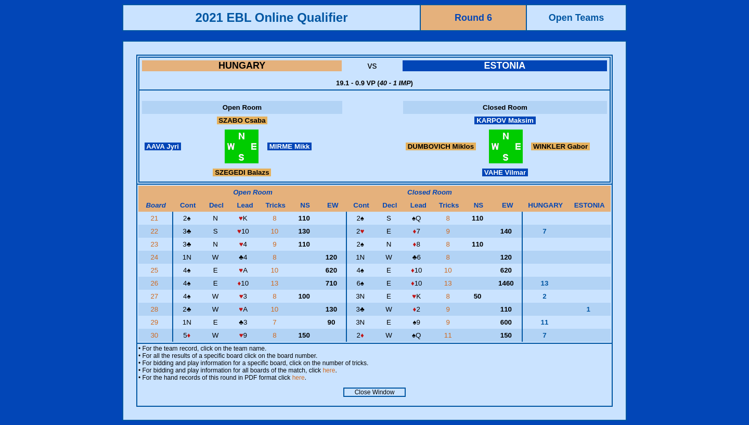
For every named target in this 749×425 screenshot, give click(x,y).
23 (155, 244)
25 (155, 270)
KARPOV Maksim (504, 120)
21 (155, 218)
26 (155, 283)
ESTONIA (504, 65)
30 (155, 335)
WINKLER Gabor (560, 146)
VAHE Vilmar (505, 172)
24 (155, 257)
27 (155, 296)
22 (155, 231)
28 (155, 309)
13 (275, 283)
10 (275, 231)
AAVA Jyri (163, 146)
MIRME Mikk (289, 146)
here (328, 370)
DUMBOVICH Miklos (441, 146)
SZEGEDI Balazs (242, 172)
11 (449, 335)
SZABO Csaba (242, 120)
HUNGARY (241, 65)
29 (155, 322)
